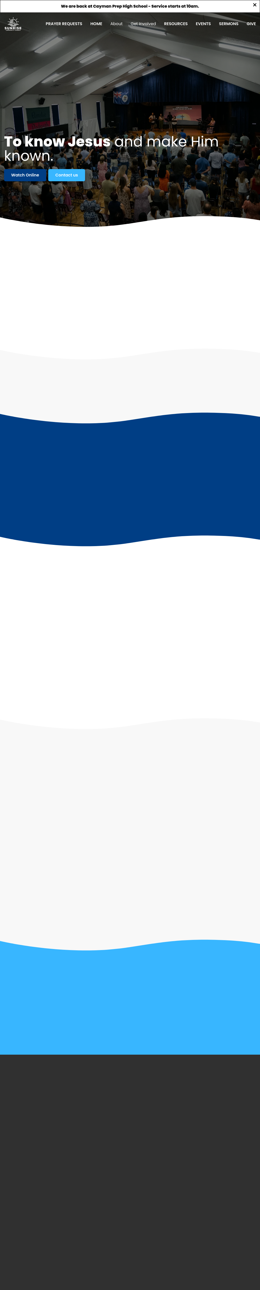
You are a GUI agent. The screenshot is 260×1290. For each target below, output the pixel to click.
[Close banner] (255, 5)
